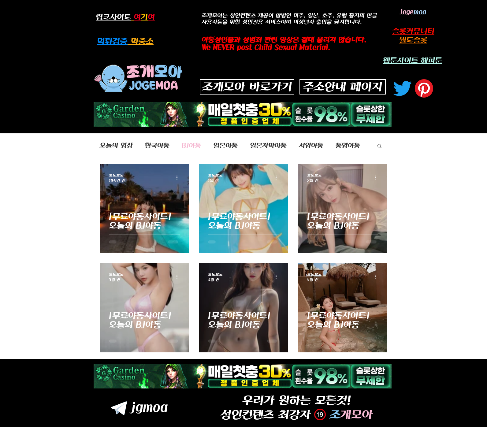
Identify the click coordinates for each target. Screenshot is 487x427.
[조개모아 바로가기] (247, 87)
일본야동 (225, 146)
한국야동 (157, 146)
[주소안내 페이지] (342, 87)
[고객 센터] (424, 88)
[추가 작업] (179, 177)
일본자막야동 (268, 146)
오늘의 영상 (116, 146)
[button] (379, 146)
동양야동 (348, 146)
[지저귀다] (402, 88)
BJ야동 (191, 146)
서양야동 (311, 146)
